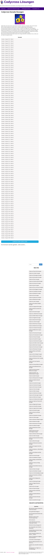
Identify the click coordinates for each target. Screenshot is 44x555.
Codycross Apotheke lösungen (35, 499)
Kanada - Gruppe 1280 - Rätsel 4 (8, 235)
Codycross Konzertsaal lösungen (35, 332)
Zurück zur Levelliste (20, 242)
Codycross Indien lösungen (34, 435)
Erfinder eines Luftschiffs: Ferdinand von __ (36, 545)
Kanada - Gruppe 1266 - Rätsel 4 (8, 95)
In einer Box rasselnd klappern (35, 539)
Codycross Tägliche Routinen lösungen (34, 484)
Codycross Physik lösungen (34, 488)
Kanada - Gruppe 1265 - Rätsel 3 (8, 83)
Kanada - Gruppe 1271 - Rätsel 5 (8, 147)
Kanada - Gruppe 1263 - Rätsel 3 (8, 63)
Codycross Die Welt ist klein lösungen (36, 342)
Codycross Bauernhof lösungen (35, 319)
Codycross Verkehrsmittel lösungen (35, 281)
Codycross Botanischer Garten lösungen (35, 428)
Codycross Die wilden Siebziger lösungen (35, 304)
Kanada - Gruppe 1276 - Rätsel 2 (8, 191)
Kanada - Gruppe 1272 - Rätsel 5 (8, 157)
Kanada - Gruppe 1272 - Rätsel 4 (8, 155)
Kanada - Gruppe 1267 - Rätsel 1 (8, 99)
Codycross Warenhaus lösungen (35, 323)
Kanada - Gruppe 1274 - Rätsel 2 (8, 171)
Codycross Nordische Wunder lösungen (34, 497)
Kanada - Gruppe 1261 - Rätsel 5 (8, 47)
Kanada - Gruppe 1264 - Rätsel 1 (8, 69)
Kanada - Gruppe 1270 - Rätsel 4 (8, 135)
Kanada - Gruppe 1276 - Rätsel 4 (8, 195)
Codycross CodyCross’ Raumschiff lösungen (35, 402)
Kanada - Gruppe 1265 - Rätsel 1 (8, 79)
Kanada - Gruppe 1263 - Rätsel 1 (8, 59)
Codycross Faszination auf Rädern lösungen (35, 475)
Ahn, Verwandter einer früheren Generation (35, 527)
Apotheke (36, 506)
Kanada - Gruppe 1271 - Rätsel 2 (8, 141)
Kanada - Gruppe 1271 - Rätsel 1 (8, 139)
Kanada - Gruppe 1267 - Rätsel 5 (8, 107)
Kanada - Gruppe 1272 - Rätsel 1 (8, 149)
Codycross (3, 8)
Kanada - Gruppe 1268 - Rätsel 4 (8, 115)
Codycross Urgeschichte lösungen (35, 408)
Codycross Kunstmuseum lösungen (35, 346)
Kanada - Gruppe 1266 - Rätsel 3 (8, 93)
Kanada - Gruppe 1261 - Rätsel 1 (8, 39)
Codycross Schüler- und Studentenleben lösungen (34, 373)
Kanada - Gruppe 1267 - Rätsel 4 (8, 105)
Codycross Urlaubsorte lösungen (35, 327)
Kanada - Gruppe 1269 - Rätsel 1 (8, 119)
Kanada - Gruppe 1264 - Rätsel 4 (8, 75)
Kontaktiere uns (36, 8)
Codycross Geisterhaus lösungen (35, 393)
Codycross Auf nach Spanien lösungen (34, 362)
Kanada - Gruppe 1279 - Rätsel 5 (8, 227)
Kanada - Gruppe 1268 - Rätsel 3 (8, 113)
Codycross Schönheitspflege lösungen (36, 473)
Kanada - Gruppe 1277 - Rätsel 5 (8, 207)
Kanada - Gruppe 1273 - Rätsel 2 (8, 161)
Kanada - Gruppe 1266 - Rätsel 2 (8, 91)
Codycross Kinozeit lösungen (34, 311)
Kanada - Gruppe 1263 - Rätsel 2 (8, 61)
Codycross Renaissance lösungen (35, 423)
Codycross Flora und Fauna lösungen (36, 287)
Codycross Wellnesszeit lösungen (35, 356)
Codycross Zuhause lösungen (34, 336)
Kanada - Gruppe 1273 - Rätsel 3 (8, 163)
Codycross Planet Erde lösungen (35, 271)
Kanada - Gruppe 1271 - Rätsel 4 (8, 145)
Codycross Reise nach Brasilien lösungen (35, 351)
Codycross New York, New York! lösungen (35, 309)
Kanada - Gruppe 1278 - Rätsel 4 (8, 215)
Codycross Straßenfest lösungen (35, 415)
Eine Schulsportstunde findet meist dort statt (35, 514)
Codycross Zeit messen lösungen (35, 387)
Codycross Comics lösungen (34, 389)
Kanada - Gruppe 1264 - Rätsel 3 (8, 73)
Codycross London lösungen (34, 321)
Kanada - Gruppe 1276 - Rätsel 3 (8, 193)
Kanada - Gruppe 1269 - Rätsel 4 (8, 125)
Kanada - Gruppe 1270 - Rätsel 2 (8, 131)
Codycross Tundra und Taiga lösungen (34, 463)
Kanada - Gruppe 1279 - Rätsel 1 (8, 219)
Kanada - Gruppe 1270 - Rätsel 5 (8, 137)
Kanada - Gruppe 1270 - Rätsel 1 (8, 129)
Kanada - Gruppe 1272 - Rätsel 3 (8, 153)
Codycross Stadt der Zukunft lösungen (34, 380)
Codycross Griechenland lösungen (35, 340)
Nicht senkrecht (32, 519)
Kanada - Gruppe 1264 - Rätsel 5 (8, 77)
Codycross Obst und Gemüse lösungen (34, 491)
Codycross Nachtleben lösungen (35, 471)
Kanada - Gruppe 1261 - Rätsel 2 (8, 41)
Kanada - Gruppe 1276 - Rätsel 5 (8, 197)
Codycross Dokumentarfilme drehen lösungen (36, 438)
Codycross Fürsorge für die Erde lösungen (35, 447)
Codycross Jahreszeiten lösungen (35, 277)
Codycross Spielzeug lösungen (34, 481)
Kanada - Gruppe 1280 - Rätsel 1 (8, 229)
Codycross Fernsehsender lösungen (36, 334)
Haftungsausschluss (26, 8)
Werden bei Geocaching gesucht (35, 525)
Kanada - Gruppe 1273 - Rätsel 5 (8, 167)
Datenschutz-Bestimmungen (14, 8)
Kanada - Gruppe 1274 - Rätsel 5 (8, 177)
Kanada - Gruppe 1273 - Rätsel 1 (8, 159)
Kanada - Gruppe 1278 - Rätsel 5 (8, 217)
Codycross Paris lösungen (34, 295)
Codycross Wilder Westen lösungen (35, 315)
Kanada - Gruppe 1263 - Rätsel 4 (8, 65)
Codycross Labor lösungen (34, 301)
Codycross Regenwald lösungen (35, 404)
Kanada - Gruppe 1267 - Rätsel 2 (8, 101)
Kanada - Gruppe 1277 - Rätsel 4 (8, 205)
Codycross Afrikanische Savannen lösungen (35, 443)
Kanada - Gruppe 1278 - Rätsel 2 (8, 211)
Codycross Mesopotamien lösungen (36, 377)
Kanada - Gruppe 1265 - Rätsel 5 (8, 87)
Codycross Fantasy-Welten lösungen (36, 364)
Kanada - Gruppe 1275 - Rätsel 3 (8, 183)
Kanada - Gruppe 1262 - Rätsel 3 (8, 53)
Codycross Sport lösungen (34, 285)
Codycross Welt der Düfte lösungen (35, 433)
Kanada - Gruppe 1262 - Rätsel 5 (8, 57)
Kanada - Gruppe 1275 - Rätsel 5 (8, 187)
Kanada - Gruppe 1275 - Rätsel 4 (8, 185)
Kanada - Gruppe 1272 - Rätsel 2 (8, 151)
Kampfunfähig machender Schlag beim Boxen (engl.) (35, 531)
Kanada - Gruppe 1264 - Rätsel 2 (8, 71)
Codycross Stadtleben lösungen (35, 457)
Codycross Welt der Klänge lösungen (36, 419)
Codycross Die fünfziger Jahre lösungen (34, 479)
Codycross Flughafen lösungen (35, 317)
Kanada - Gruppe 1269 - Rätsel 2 (8, 121)
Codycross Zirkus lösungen (34, 279)
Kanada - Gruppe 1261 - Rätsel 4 (8, 45)
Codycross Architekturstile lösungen (36, 399)
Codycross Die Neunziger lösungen (35, 395)
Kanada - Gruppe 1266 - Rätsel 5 (8, 97)
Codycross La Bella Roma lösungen (35, 313)
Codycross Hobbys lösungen (34, 425)
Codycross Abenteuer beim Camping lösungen (36, 359)
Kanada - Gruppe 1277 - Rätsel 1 (8, 199)
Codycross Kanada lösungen (34, 410)
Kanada (20, 37)
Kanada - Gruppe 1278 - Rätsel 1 (8, 209)
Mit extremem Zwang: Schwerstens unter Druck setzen (35, 509)
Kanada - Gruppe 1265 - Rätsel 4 (8, 85)
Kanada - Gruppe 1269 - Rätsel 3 (8, 123)
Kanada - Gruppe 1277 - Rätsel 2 (8, 201)
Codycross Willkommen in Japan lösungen (35, 330)
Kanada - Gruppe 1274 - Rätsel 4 (8, 175)
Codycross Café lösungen (34, 417)
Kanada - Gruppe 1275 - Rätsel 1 (8, 179)
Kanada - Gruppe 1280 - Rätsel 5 (8, 237)
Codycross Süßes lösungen (34, 391)
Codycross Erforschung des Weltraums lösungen (34, 370)
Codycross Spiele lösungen (34, 375)
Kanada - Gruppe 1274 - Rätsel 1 (8, 169)
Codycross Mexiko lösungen (34, 421)
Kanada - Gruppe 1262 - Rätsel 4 (8, 55)
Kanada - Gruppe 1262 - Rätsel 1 (8, 49)
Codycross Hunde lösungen (34, 455)
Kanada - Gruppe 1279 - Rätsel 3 (8, 223)
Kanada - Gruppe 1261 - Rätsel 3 (8, 43)
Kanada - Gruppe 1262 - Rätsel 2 (8, 51)
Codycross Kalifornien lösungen (35, 397)
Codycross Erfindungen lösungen (35, 275)
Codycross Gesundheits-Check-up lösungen (35, 466)
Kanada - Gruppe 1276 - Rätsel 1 (8, 189)
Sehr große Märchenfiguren (34, 511)
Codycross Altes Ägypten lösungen (35, 289)
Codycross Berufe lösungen (34, 440)
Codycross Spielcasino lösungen (35, 297)
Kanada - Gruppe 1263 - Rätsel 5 (8, 67)
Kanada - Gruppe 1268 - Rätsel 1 (8, 109)
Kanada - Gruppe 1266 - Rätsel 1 (8, 89)
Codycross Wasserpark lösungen (35, 349)
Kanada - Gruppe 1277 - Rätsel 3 (8, 203)
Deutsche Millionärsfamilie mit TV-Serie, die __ (35, 542)
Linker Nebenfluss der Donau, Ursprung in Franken (34, 522)
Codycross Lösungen (17, 2)
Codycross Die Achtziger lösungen (35, 354)
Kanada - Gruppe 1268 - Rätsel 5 (8, 117)
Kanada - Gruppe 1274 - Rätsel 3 (8, 173)
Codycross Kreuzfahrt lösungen (35, 339)
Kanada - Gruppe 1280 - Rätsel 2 (8, 231)
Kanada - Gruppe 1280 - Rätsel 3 (8, 233)
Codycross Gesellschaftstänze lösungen (34, 494)
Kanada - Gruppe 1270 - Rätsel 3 (8, 133)
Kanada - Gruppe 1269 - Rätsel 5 (8, 127)
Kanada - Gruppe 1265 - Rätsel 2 (8, 81)
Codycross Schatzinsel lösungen (35, 385)
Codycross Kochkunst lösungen (35, 283)
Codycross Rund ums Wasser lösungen (34, 413)
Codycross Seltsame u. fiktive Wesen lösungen (36, 450)
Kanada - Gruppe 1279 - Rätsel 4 (8, 225)
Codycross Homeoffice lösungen (35, 406)
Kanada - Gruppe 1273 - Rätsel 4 (8, 165)
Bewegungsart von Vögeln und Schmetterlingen (35, 548)
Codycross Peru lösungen (34, 486)
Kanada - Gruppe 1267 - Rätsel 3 (8, 103)
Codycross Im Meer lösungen (34, 273)
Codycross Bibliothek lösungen (35, 299)
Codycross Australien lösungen (35, 383)
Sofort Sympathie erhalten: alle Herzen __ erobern (35, 534)
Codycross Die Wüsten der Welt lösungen (35, 453)
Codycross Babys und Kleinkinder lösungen (35, 460)
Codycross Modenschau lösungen (35, 325)
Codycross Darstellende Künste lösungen (35, 367)
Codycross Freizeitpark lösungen (35, 291)
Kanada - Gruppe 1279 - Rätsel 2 (8, 221)
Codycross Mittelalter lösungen (35, 293)
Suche (41, 264)
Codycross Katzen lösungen (34, 469)
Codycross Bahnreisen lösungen (35, 345)
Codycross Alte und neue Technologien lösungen (33, 431)
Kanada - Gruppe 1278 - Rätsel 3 (8, 213)
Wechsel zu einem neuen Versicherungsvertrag (34, 517)
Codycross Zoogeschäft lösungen (35, 306)
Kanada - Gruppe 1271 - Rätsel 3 (8, 143)
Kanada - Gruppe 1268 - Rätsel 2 (8, 111)
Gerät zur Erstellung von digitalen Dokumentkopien (35, 537)
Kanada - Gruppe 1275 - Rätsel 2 (8, 181)
